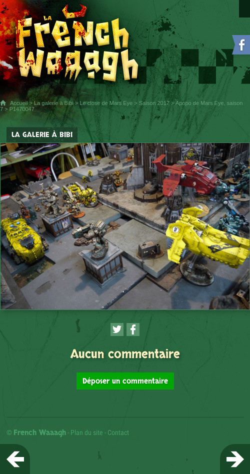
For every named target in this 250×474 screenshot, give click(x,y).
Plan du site (86, 432)
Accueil (19, 103)
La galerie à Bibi (54, 103)
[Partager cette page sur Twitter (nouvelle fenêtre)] (117, 329)
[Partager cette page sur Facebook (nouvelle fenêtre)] (133, 329)
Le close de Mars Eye (106, 103)
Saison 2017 (154, 103)
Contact (118, 432)
